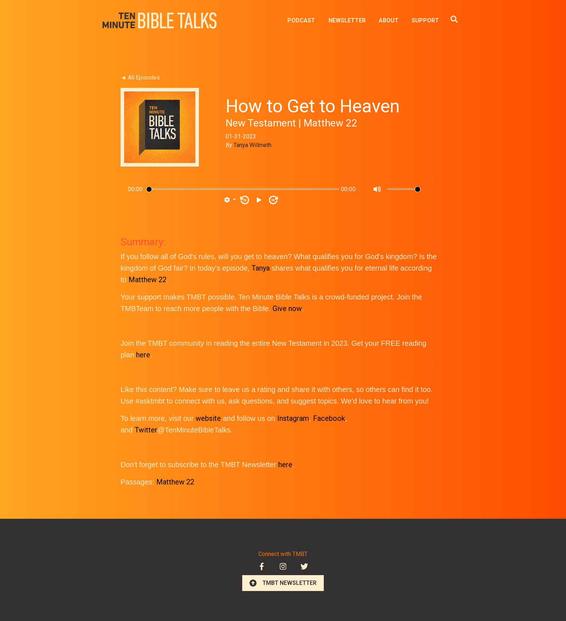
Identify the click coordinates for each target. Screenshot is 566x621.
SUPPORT (425, 20)
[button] (230, 200)
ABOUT (389, 20)
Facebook (329, 418)
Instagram (293, 418)
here (143, 354)
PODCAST (301, 20)
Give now (287, 308)
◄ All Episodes (140, 77)
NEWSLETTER (347, 20)
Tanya (261, 268)
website (208, 418)
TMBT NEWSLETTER (283, 583)
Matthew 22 (147, 279)
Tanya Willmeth (252, 145)
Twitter (146, 430)
